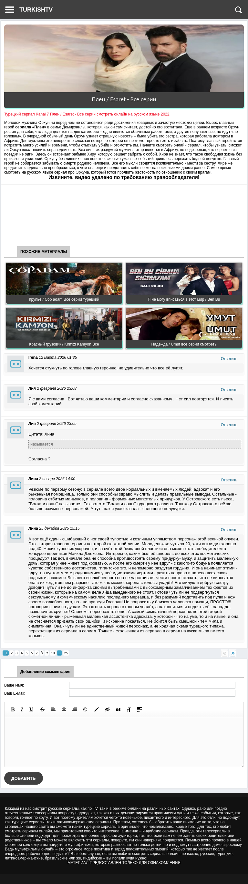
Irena (33, 357)
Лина (33, 479)
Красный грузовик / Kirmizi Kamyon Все (64, 344)
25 (66, 652)
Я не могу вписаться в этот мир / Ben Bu (184, 299)
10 (53, 652)
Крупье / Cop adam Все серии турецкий (64, 299)
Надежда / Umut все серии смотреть (184, 344)
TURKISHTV (36, 9)
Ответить (229, 359)
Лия (32, 388)
